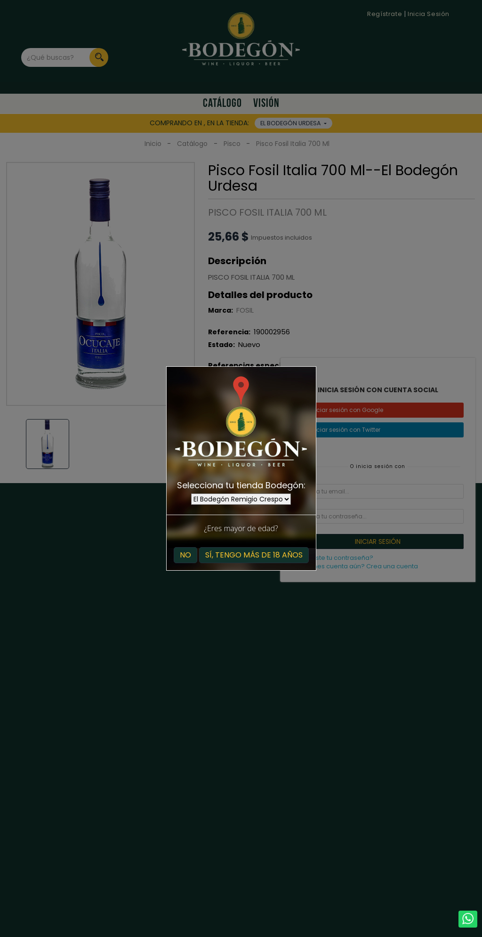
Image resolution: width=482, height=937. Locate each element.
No (185, 554)
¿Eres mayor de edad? (241, 528)
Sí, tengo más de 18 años (254, 554)
